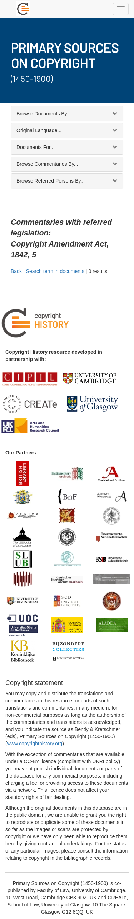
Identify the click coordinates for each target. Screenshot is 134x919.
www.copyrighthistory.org (35, 743)
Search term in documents (55, 271)
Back (16, 271)
